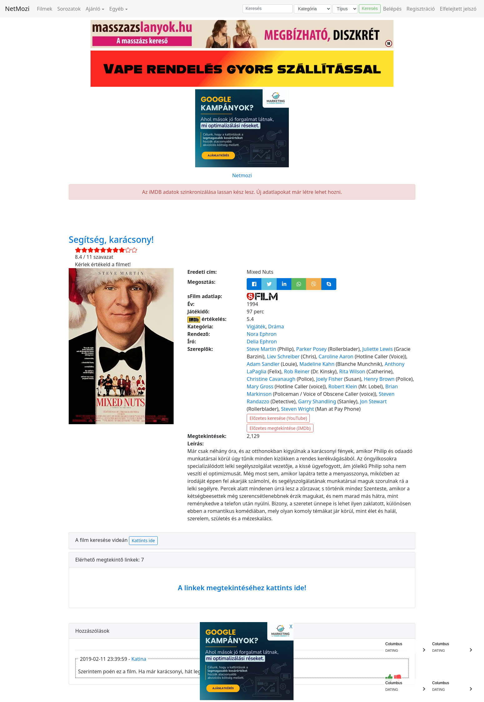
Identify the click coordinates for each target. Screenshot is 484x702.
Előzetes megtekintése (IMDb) (280, 428)
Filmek (44, 8)
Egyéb (116, 8)
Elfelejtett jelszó (458, 8)
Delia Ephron (262, 341)
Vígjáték (256, 326)
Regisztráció (421, 8)
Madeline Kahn (316, 364)
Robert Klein (342, 386)
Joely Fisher (329, 379)
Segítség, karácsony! (111, 239)
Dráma (276, 326)
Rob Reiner (296, 371)
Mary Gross (260, 386)
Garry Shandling (317, 401)
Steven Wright (297, 408)
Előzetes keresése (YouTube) (278, 418)
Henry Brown (379, 379)
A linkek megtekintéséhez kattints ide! (242, 587)
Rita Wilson (352, 371)
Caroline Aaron (336, 356)
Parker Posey (311, 349)
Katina (138, 658)
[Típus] (345, 8)
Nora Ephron (262, 334)
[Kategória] (312, 8)
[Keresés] (268, 8)
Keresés (370, 8)
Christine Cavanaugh (271, 379)
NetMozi (17, 8)
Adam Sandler (263, 364)
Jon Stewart (373, 401)
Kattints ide (143, 540)
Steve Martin (261, 349)
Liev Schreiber (283, 356)
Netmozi (242, 175)
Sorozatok (69, 8)
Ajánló (93, 8)
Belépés (392, 8)
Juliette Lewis (377, 349)
